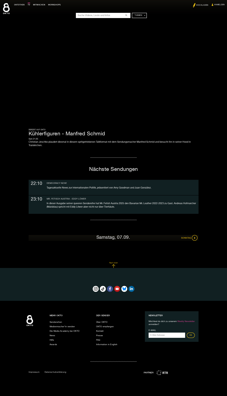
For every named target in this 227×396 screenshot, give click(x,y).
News (52, 336)
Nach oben (113, 265)
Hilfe (52, 340)
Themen (140, 15)
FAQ (98, 340)
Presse (99, 336)
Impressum (34, 372)
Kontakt (100, 331)
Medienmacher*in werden (62, 327)
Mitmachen (39, 5)
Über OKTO (101, 322)
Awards (53, 344)
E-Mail (152, 330)
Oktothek (19, 5)
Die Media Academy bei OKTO (65, 331)
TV (29, 5)
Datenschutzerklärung (55, 372)
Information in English (106, 344)
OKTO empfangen (105, 327)
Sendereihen (56, 322)
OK (190, 335)
